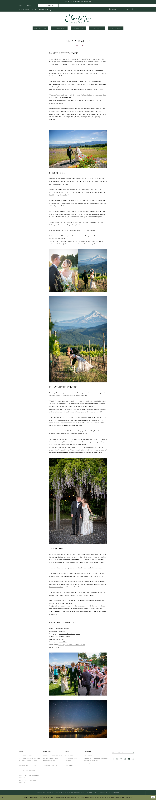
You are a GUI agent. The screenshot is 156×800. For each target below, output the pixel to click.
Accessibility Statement (109, 793)
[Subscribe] (134, 752)
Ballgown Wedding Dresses (29, 761)
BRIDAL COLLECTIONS (50, 758)
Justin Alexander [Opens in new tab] (59, 631)
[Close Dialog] (2, 797)
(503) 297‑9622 (88, 756)
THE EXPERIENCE (49, 761)
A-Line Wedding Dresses (28, 763)
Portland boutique (26, 5)
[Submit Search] (110, 10)
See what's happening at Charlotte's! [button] (78, 2)
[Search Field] (116, 10)
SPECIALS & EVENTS (50, 763)
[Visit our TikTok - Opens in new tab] (133, 760)
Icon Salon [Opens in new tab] (63, 642)
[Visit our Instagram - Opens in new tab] (117, 760)
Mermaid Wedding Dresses (29, 765)
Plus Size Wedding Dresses (29, 758)
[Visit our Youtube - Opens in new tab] (129, 760)
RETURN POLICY (92, 793)
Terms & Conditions (76, 793)
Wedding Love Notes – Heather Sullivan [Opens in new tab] (71, 645)
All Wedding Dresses (27, 756)
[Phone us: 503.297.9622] (24, 9)
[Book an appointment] (42, 9)
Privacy (63, 793)
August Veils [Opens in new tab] (56, 648)
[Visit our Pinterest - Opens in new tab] (121, 760)
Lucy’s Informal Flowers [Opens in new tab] (62, 637)
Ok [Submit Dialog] (152, 797)
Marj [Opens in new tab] (58, 576)
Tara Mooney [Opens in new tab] (60, 639)
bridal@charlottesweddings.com (97, 763)
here (130, 797)
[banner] (78, 19)
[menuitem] (27, 6)
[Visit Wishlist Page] (128, 10)
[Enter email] (124, 752)
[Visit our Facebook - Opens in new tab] (113, 760)
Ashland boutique (48, 5)
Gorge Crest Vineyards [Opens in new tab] (61, 629)
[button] (132, 9)
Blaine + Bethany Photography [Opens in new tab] (69, 634)
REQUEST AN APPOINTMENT (52, 756)
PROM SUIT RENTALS (50, 765)
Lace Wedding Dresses (27, 768)
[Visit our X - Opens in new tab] (125, 760)
